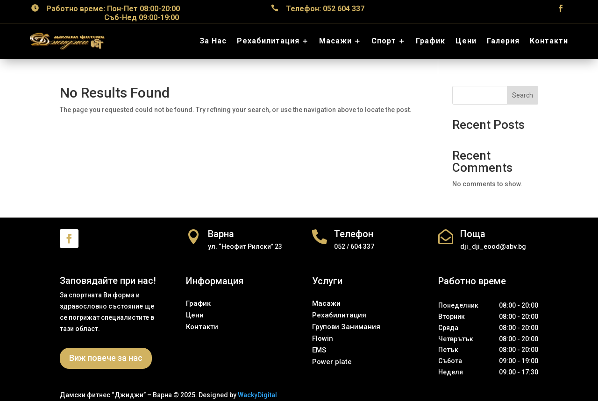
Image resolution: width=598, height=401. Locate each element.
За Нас (213, 40)
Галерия (503, 40)
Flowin (322, 338)
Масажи (335, 40)
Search (522, 95)
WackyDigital (257, 395)
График (430, 40)
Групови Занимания (346, 327)
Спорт (383, 40)
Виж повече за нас (105, 358)
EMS (319, 350)
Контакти (549, 40)
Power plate (332, 362)
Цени (466, 40)
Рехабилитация (268, 40)
